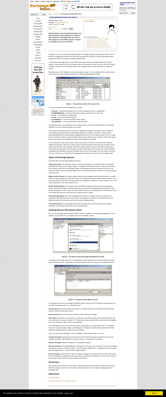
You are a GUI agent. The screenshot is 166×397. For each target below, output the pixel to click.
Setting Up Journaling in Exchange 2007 (97, 42)
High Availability (38, 42)
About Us (49, 1)
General (38, 39)
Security (38, 47)
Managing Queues (54, 377)
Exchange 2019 (38, 34)
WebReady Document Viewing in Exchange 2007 (99, 47)
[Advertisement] (127, 47)
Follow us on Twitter (72, 1)
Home (31, 1)
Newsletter (56, 1)
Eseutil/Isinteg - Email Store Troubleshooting (98, 44)
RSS (62, 1)
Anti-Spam (38, 21)
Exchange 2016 (38, 31)
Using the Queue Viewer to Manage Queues (62, 381)
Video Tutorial (38, 107)
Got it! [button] (154, 393)
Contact (43, 1)
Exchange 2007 (38, 23)
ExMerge (38, 37)
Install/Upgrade (38, 44)
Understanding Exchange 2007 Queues (97, 40)
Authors (37, 1)
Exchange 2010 (38, 26)
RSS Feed (38, 60)
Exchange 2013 (38, 29)
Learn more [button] (68, 393)
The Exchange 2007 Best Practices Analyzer (98, 38)
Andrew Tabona (89, 21)
